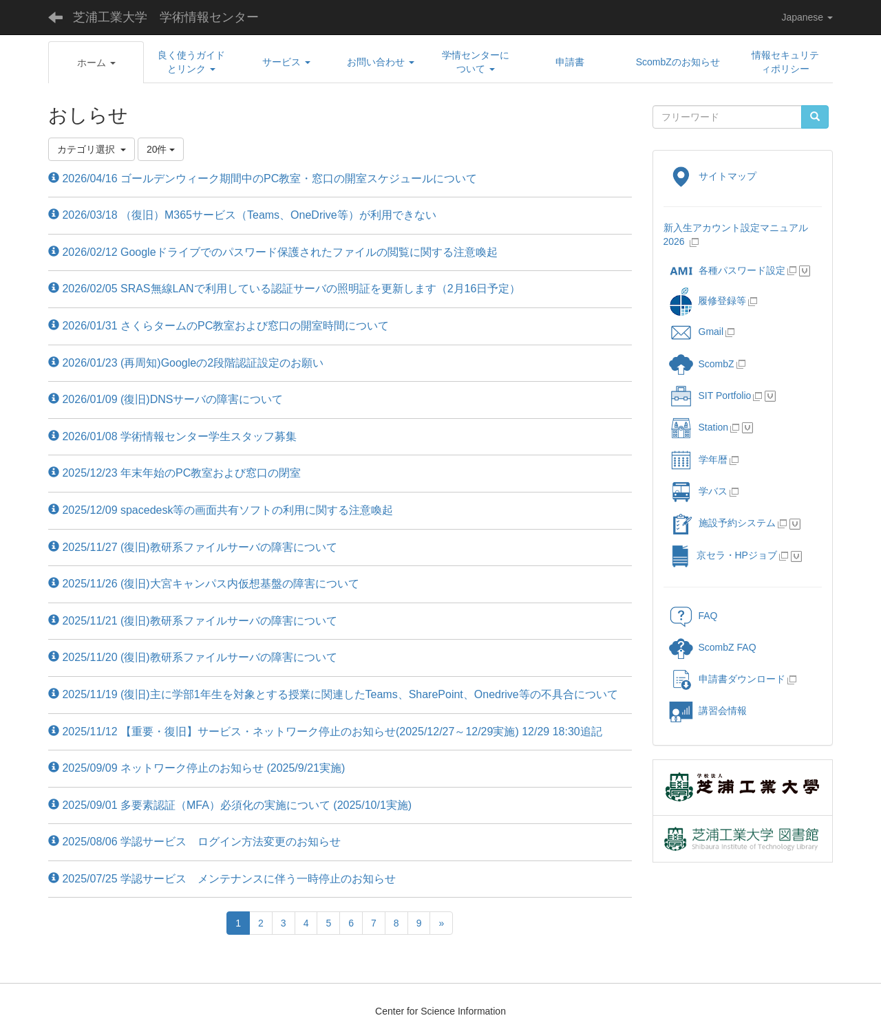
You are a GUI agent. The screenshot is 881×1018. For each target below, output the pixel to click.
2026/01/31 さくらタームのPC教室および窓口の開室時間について (218, 326)
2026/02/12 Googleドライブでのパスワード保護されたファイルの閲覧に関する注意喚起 (273, 252)
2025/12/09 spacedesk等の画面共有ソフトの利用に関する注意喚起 (220, 510)
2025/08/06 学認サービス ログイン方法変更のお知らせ (194, 841)
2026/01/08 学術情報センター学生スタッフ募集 (172, 436)
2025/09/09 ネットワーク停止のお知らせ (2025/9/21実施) (196, 768)
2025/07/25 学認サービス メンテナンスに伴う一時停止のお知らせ (222, 879)
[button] (96, 62)
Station (699, 427)
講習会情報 (708, 710)
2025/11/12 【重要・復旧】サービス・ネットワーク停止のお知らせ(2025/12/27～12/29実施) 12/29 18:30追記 (325, 731)
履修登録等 (707, 300)
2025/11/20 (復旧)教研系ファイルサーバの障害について (192, 657)
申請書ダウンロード (727, 678)
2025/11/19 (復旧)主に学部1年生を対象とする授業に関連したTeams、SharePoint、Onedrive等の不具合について (333, 694)
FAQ (693, 615)
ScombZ (716, 363)
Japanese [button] (807, 17)
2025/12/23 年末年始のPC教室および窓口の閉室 (174, 473)
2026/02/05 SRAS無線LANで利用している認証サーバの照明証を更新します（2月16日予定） (284, 288)
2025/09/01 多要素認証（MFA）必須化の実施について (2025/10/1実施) (230, 805)
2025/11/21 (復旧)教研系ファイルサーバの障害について (192, 621)
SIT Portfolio (710, 395)
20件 (161, 149)
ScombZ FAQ (712, 647)
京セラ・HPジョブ (723, 555)
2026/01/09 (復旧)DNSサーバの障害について (165, 399)
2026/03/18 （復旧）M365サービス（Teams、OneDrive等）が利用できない (242, 215)
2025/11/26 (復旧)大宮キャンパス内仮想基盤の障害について (203, 583)
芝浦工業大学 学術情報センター (166, 17)
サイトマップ (712, 176)
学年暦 (698, 459)
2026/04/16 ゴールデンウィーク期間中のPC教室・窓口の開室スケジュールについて (262, 178)
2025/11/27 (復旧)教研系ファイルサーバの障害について (192, 547)
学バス (698, 491)
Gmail (696, 331)
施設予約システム (722, 522)
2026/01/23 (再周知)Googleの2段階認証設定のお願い (185, 363)
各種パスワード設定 (727, 270)
